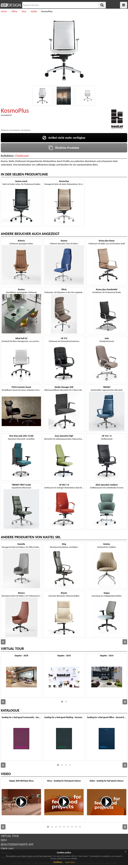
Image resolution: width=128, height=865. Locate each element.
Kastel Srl (8, 115)
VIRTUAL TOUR (10, 836)
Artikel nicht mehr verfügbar (64, 138)
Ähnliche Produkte (64, 148)
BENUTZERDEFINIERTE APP (17, 844)
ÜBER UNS (7, 849)
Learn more (70, 862)
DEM (4, 840)
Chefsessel (22, 156)
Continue (57, 862)
